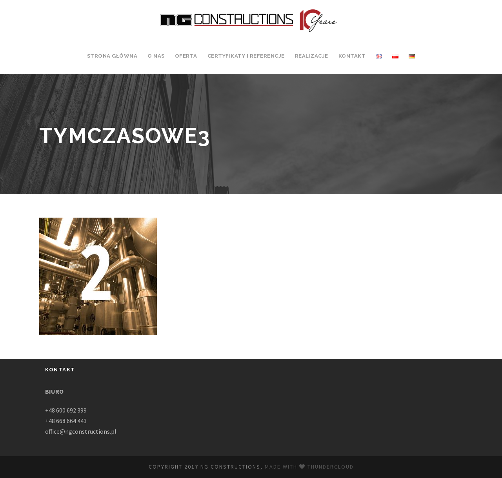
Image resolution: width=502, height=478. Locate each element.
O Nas (156, 56)
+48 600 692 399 (66, 410)
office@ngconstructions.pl (80, 431)
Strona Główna (112, 56)
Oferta (186, 56)
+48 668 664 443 (66, 421)
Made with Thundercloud (309, 466)
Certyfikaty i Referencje (246, 56)
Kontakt (352, 56)
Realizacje (311, 56)
